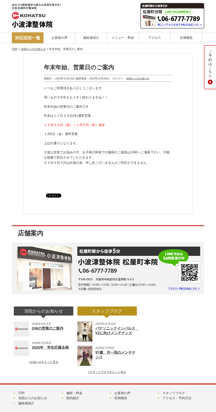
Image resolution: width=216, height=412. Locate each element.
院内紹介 (72, 398)
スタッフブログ (174, 393)
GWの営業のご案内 (47, 328)
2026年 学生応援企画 (50, 347)
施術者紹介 (26, 403)
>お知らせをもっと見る (43, 362)
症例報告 (120, 398)
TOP (14, 49)
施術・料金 (74, 393)
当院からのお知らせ (33, 49)
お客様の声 (122, 393)
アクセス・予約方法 (177, 398)
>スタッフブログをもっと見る (107, 372)
